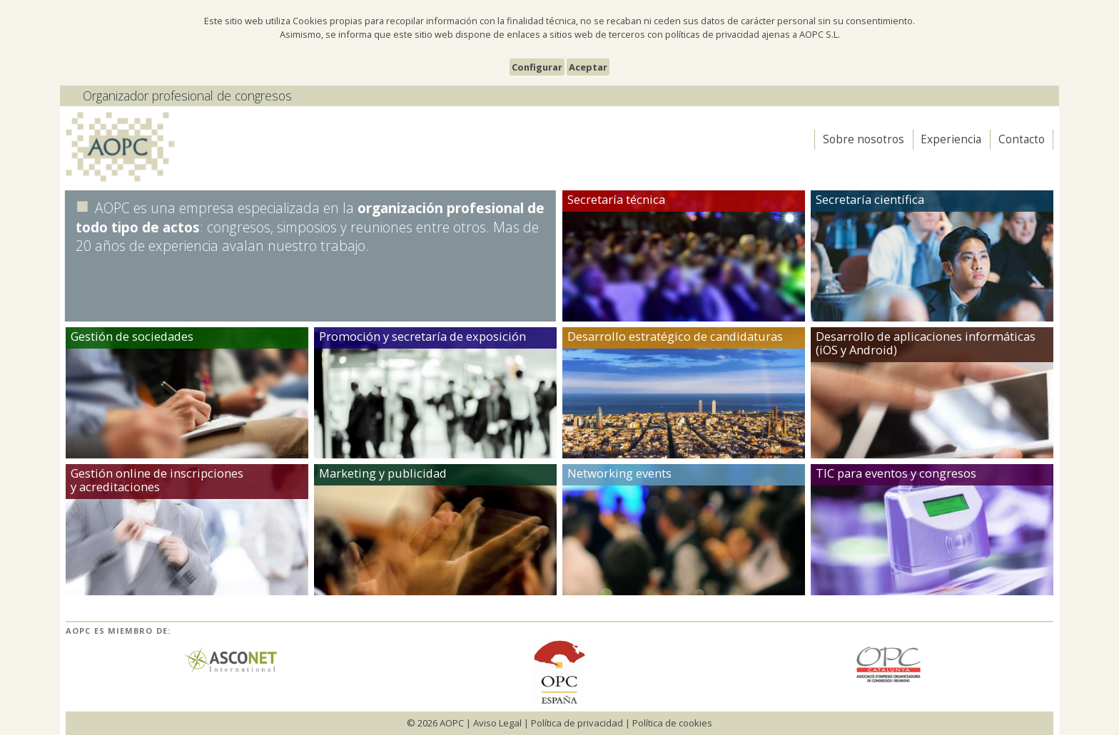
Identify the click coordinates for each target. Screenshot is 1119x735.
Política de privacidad (577, 722)
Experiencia (951, 139)
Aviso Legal (497, 722)
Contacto (1021, 139)
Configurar (537, 67)
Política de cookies (672, 722)
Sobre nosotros (863, 139)
